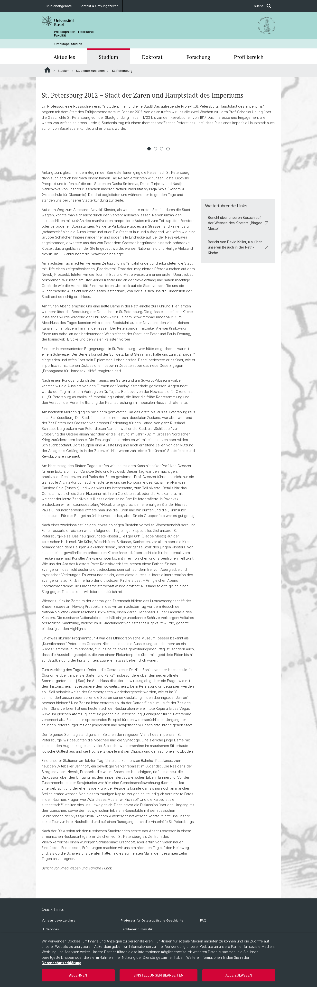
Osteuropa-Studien (68, 44)
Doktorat (152, 57)
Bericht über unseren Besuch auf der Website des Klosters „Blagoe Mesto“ (238, 223)
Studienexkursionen (90, 71)
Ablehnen (78, 975)
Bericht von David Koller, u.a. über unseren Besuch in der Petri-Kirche (238, 247)
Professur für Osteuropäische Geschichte (152, 920)
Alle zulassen (238, 975)
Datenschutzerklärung (61, 963)
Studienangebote (59, 6)
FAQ (203, 920)
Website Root (47, 70)
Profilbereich (248, 57)
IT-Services (50, 929)
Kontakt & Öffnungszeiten (99, 6)
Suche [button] (262, 6)
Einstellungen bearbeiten (158, 975)
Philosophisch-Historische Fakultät (74, 33)
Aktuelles (64, 57)
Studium (108, 57)
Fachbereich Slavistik (137, 929)
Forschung (198, 57)
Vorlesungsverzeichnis (58, 920)
